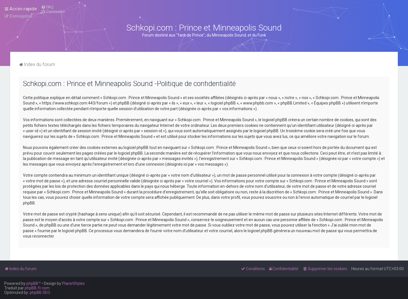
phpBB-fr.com (37, 288)
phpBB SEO (40, 292)
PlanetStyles (73, 283)
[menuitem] (47, 7)
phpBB (32, 283)
